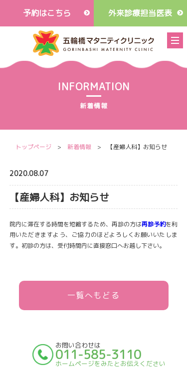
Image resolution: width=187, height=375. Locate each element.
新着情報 (79, 147)
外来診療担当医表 (140, 12)
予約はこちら (47, 12)
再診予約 (154, 224)
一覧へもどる (93, 295)
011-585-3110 (98, 355)
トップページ (33, 147)
